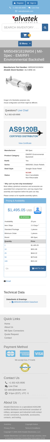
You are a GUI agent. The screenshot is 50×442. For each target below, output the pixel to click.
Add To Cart (38, 268)
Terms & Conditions (32, 428)
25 (6, 253)
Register (19, 3)
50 (6, 257)
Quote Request (11, 334)
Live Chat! (23, 110)
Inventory (7, 424)
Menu (24, 44)
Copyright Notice (31, 424)
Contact (8, 338)
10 (6, 249)
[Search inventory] (25, 27)
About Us (8, 327)
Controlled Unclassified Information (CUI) (29, 438)
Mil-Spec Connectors (14, 331)
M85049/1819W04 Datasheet (26, 302)
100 (6, 261)
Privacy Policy (9, 428)
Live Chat (33, 8)
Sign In (31, 3)
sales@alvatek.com (25, 11)
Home (7, 324)
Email (8, 281)
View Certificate (25, 143)
